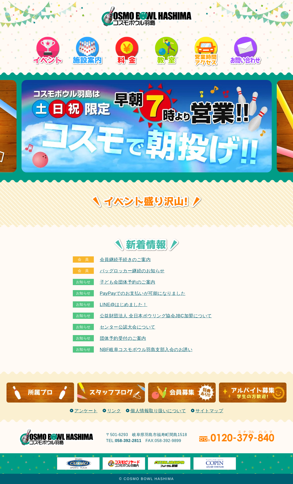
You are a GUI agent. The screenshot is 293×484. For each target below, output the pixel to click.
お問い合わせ (245, 35)
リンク (114, 410)
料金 (126, 35)
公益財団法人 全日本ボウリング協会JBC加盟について (156, 315)
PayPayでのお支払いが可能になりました (143, 293)
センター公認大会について (127, 327)
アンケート (86, 410)
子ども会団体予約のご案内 (127, 282)
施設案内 (87, 35)
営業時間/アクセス (205, 39)
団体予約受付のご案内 (123, 338)
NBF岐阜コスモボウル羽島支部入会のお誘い (146, 349)
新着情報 (146, 244)
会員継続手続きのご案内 (125, 259)
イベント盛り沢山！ (146, 201)
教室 (166, 35)
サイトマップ (209, 410)
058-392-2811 (128, 441)
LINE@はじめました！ (123, 304)
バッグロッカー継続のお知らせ (132, 270)
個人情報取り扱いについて (158, 410)
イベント (48, 35)
